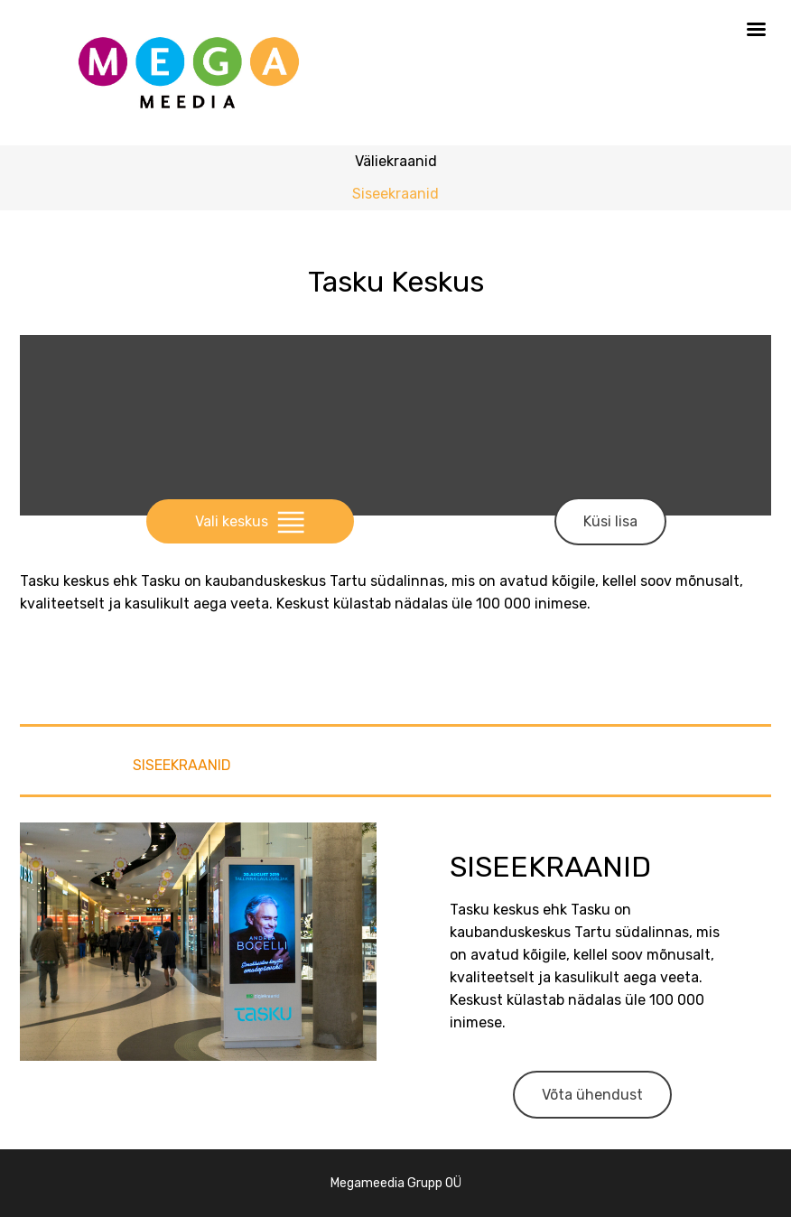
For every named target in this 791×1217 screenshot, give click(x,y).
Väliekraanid (396, 161)
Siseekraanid (395, 193)
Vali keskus (249, 521)
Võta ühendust (592, 1094)
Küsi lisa (610, 521)
